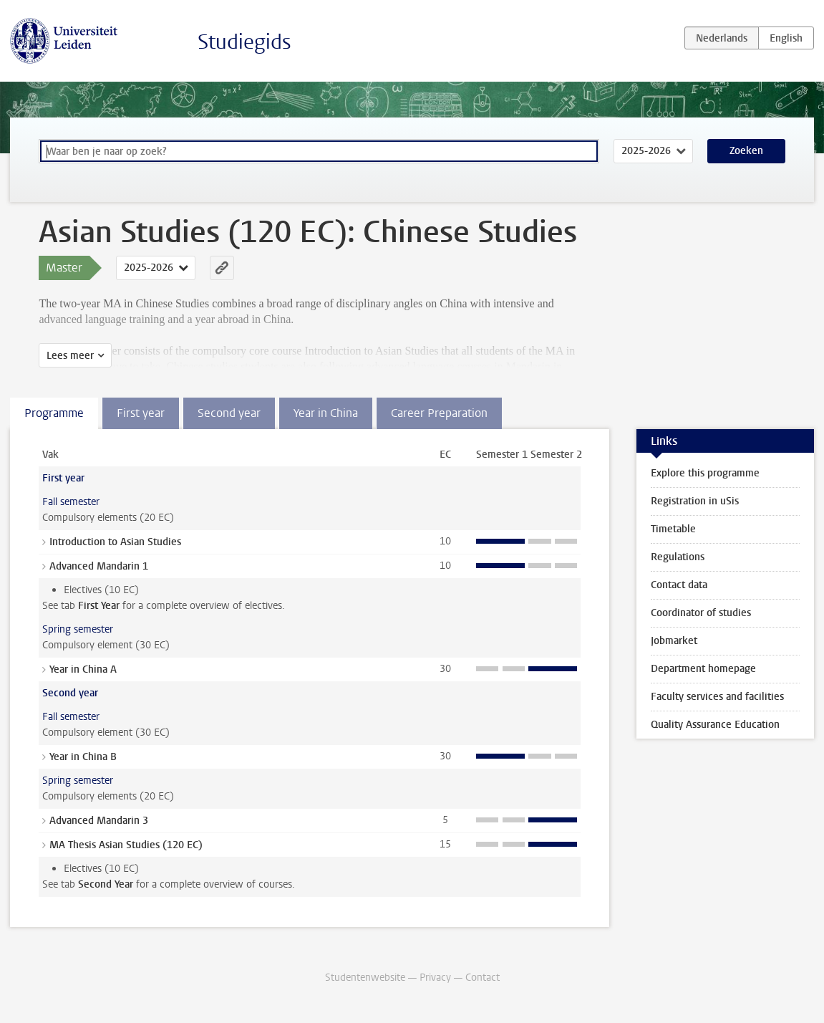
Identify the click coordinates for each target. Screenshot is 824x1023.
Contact (482, 977)
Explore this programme (705, 473)
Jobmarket (674, 641)
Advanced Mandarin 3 (98, 820)
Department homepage (703, 669)
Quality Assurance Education (715, 724)
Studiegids (244, 42)
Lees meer (70, 355)
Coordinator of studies (701, 613)
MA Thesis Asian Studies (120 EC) (126, 845)
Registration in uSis (695, 501)
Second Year (105, 884)
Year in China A (83, 669)
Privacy (435, 977)
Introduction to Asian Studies (115, 542)
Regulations (677, 557)
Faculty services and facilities (717, 696)
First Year (99, 606)
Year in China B (83, 757)
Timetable (673, 529)
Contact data (679, 585)
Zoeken (746, 151)
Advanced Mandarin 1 (98, 566)
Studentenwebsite (365, 977)
